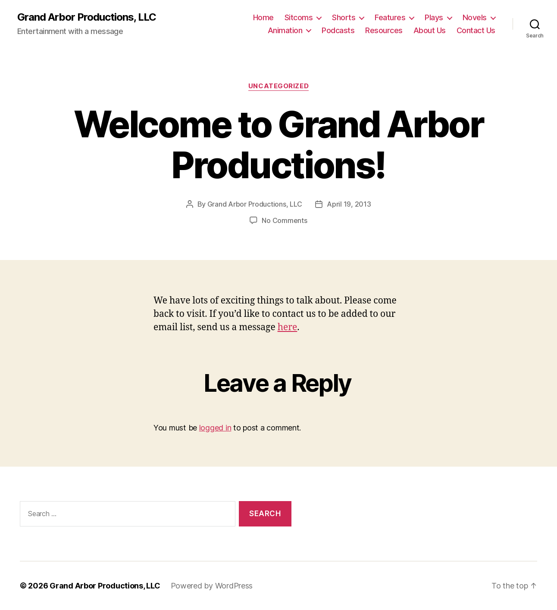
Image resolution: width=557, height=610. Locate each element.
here (287, 327)
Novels (475, 17)
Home (263, 17)
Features (390, 17)
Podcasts (338, 30)
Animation (285, 30)
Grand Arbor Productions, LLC (86, 17)
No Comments (284, 220)
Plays (434, 17)
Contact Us (476, 30)
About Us (429, 30)
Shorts (343, 17)
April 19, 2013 (349, 204)
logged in (215, 427)
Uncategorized (278, 86)
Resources (384, 30)
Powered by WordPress (212, 585)
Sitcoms (299, 17)
